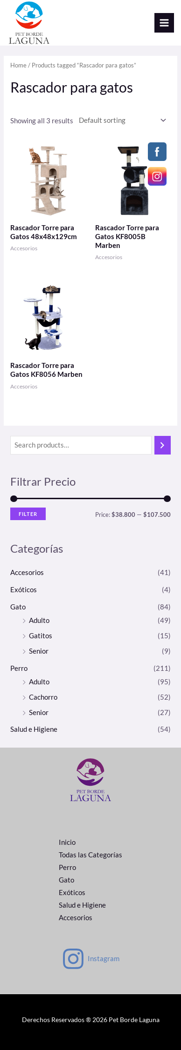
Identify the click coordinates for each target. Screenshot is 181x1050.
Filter (28, 514)
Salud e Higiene (33, 729)
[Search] (162, 445)
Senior (39, 651)
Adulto (39, 620)
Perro (19, 668)
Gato (18, 607)
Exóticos (23, 590)
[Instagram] (90, 958)
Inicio (67, 842)
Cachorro (43, 697)
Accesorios (27, 572)
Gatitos (40, 636)
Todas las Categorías (90, 855)
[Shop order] (120, 120)
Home (18, 65)
